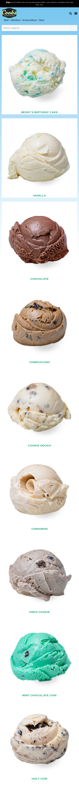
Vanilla (39, 195)
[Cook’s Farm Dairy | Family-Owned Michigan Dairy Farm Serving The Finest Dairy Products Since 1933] (9, 13)
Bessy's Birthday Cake (39, 112)
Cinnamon (39, 528)
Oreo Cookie (39, 612)
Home (6, 19)
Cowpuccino (39, 362)
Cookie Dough (39, 445)
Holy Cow (39, 778)
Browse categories (11, 27)
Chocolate (39, 278)
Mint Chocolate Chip (39, 695)
